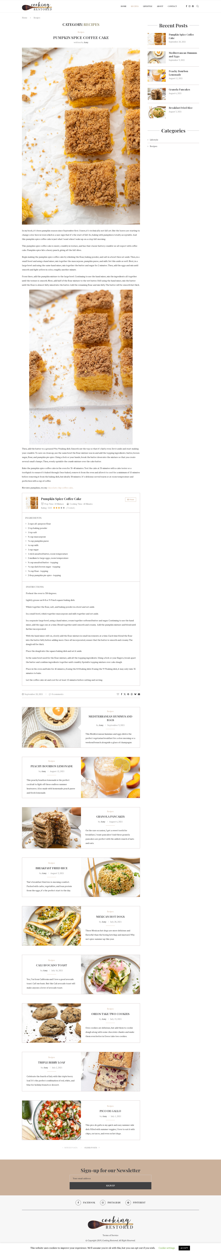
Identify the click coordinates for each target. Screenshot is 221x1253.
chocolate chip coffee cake (60, 487)
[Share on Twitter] (125, 694)
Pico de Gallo (110, 1111)
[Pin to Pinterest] (128, 694)
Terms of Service (110, 1235)
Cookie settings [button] (167, 1247)
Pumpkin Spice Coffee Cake (81, 37)
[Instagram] (189, 6)
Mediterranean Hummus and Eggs (110, 718)
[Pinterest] (193, 6)
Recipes (135, 6)
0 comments (56, 694)
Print (130, 499)
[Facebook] (186, 6)
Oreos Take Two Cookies (110, 1014)
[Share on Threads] (132, 694)
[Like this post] (118, 694)
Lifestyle (147, 6)
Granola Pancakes (110, 816)
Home (123, 6)
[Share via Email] (139, 694)
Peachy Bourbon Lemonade (52, 766)
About (160, 6)
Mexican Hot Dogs (110, 916)
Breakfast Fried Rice (52, 868)
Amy (86, 42)
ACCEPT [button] (184, 1248)
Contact (172, 6)
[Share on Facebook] (121, 694)
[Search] (197, 6)
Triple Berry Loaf (51, 1062)
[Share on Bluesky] (135, 694)
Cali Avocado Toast (51, 965)
